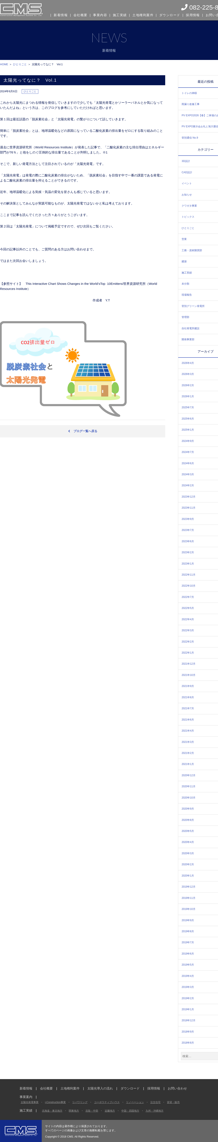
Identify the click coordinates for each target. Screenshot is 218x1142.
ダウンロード (168, 14)
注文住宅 (155, 1102)
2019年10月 (188, 909)
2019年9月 (188, 920)
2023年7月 (188, 530)
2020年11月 (188, 786)
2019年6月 (188, 953)
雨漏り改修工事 (190, 104)
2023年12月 (188, 496)
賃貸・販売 (173, 1102)
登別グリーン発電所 (193, 306)
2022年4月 (188, 619)
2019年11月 (188, 898)
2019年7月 (188, 942)
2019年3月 (188, 987)
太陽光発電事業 (30, 1102)
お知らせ (187, 194)
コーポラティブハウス (107, 1102)
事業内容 (99, 14)
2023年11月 (188, 507)
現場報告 (187, 294)
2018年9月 (188, 1031)
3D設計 (186, 161)
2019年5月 (188, 964)
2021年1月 (188, 764)
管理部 (185, 317)
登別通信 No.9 (190, 137)
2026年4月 (188, 363)
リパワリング (79, 1102)
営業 (184, 239)
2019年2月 (188, 998)
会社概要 (80, 14)
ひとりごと (188, 228)
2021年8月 (188, 697)
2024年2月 (188, 485)
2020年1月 (188, 875)
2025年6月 (188, 418)
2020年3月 (188, 853)
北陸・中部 (91, 1110)
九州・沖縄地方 (155, 1110)
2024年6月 (188, 463)
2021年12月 (188, 663)
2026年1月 (188, 396)
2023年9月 (188, 519)
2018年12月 (188, 1020)
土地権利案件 (142, 14)
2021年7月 (188, 708)
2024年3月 (188, 474)
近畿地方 (110, 1110)
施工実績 (119, 14)
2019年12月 (188, 886)
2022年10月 (188, 585)
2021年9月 (188, 686)
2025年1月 (188, 429)
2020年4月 (188, 842)
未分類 (185, 283)
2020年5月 (188, 831)
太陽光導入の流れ (100, 1088)
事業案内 (26, 1097)
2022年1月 (188, 652)
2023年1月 (188, 563)
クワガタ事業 (189, 205)
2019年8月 (188, 931)
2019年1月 (188, 1009)
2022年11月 (188, 574)
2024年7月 (188, 452)
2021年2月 (188, 753)
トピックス (188, 216)
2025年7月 (188, 407)
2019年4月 (188, 976)
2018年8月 (188, 1042)
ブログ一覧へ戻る (85, 431)
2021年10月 (188, 675)
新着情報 (60, 14)
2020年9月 (188, 808)
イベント (187, 183)
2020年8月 (188, 820)
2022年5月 (188, 608)
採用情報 (191, 14)
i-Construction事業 (55, 1102)
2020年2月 (188, 864)
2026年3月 (188, 374)
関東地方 (74, 1110)
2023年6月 (188, 541)
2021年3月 (188, 742)
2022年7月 (188, 597)
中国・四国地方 (130, 1110)
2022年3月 (188, 630)
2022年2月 (188, 641)
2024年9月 (188, 441)
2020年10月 (188, 797)
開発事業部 (188, 339)
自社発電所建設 (190, 328)
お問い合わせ (177, 1088)
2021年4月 (188, 730)
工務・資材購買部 (192, 250)
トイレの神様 (189, 93)
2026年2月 (188, 385)
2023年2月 (188, 552)
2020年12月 (188, 775)
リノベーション (135, 1102)
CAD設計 (187, 172)
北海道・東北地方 (52, 1110)
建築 (184, 261)
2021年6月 (188, 719)
